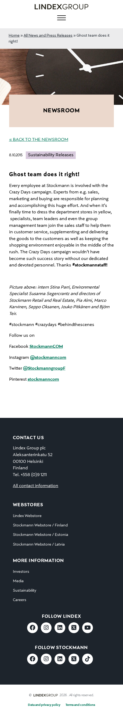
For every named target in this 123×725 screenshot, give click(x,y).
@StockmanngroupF (44, 368)
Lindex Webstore (27, 516)
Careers (19, 600)
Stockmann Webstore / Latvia (39, 544)
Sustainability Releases (51, 155)
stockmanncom (43, 379)
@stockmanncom (48, 357)
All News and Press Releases (48, 35)
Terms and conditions (80, 705)
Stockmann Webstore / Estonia (40, 535)
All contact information (35, 486)
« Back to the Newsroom (38, 139)
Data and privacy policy (44, 705)
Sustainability (24, 590)
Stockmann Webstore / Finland (40, 525)
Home (14, 35)
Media (18, 581)
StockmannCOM (46, 346)
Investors (21, 572)
